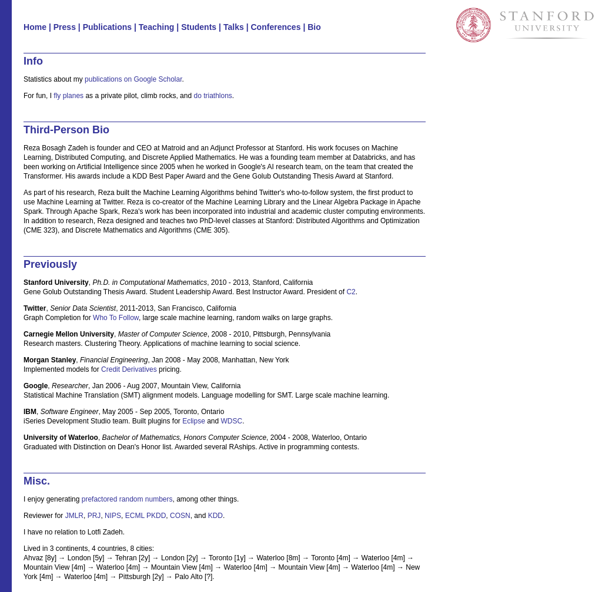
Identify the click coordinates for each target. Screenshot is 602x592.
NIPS (113, 516)
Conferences (275, 27)
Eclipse (193, 421)
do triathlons (212, 96)
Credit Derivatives (129, 369)
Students (198, 27)
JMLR (74, 516)
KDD (215, 516)
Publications (107, 27)
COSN (180, 516)
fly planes (68, 96)
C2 (350, 292)
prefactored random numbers (127, 499)
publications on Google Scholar (133, 79)
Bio (314, 27)
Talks (233, 27)
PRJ (94, 516)
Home (35, 27)
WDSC (232, 421)
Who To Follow (116, 318)
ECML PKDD (145, 516)
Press (64, 27)
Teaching (157, 27)
